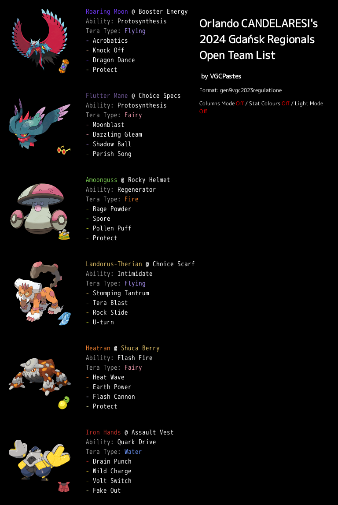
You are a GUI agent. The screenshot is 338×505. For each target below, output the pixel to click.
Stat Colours (264, 103)
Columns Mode (217, 103)
